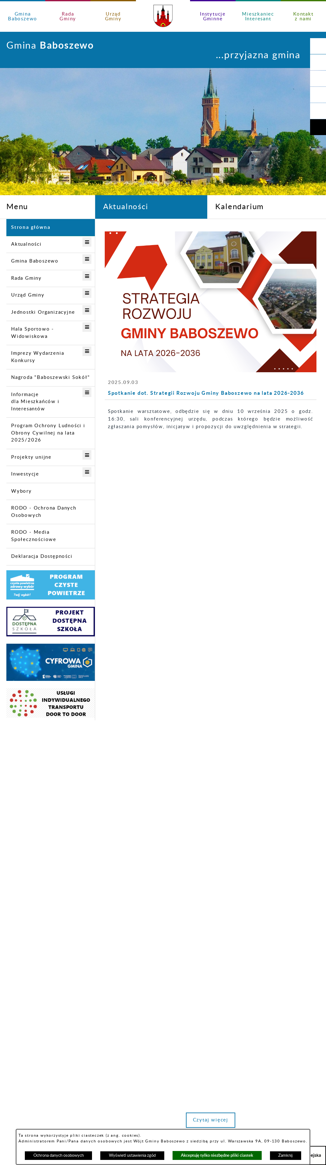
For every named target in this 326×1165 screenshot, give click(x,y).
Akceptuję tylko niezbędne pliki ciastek (217, 1155)
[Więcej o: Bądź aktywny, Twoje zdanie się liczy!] (283, 253)
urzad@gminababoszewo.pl (116, 1009)
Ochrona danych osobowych (58, 1155)
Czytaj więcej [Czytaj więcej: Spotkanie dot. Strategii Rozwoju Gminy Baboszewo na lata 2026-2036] (141, 679)
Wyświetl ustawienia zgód (132, 1155)
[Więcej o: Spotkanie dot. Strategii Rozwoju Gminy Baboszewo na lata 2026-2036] (138, 253)
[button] (318, 62)
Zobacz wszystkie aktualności (275, 741)
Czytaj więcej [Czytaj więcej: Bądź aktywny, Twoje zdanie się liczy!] (286, 679)
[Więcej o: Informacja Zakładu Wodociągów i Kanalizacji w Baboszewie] (210, 253)
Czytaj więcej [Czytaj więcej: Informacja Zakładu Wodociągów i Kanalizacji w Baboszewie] (214, 679)
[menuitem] (50, 227)
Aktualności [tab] (125, 207)
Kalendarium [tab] (239, 207)
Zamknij (285, 1155)
